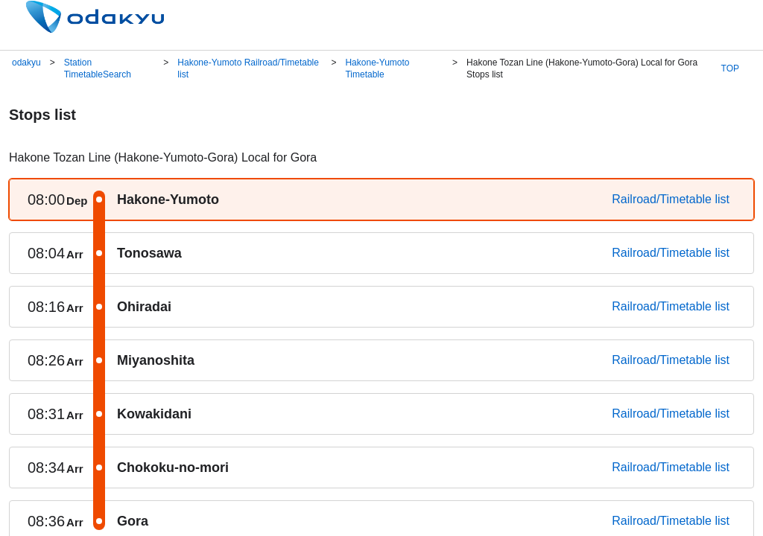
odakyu (26, 62)
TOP (730, 68)
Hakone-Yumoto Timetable (377, 68)
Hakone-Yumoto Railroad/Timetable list (248, 68)
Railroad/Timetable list (670, 199)
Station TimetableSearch (97, 68)
